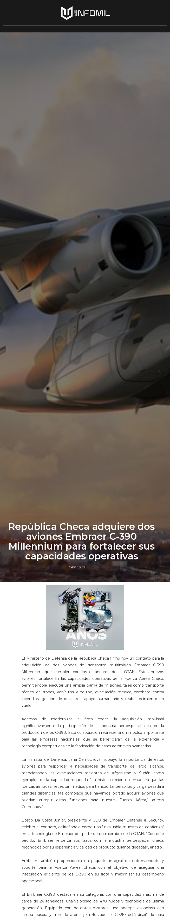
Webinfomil (77, 567)
